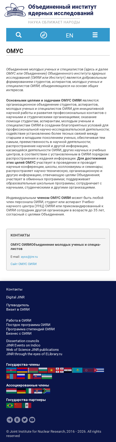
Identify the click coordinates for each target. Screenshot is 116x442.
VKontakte (17, 420)
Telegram (9, 420)
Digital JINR (15, 297)
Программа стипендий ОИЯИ (30, 329)
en (69, 33)
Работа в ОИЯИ (18, 320)
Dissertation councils (22, 341)
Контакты (14, 289)
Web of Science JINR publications (32, 350)
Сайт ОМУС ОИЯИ (24, 264)
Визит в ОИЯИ (18, 309)
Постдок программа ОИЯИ (28, 325)
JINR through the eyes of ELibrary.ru (34, 354)
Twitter (24, 420)
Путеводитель (17, 305)
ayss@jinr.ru (29, 257)
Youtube (32, 420)
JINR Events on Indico (23, 345)
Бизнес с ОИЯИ (18, 333)
